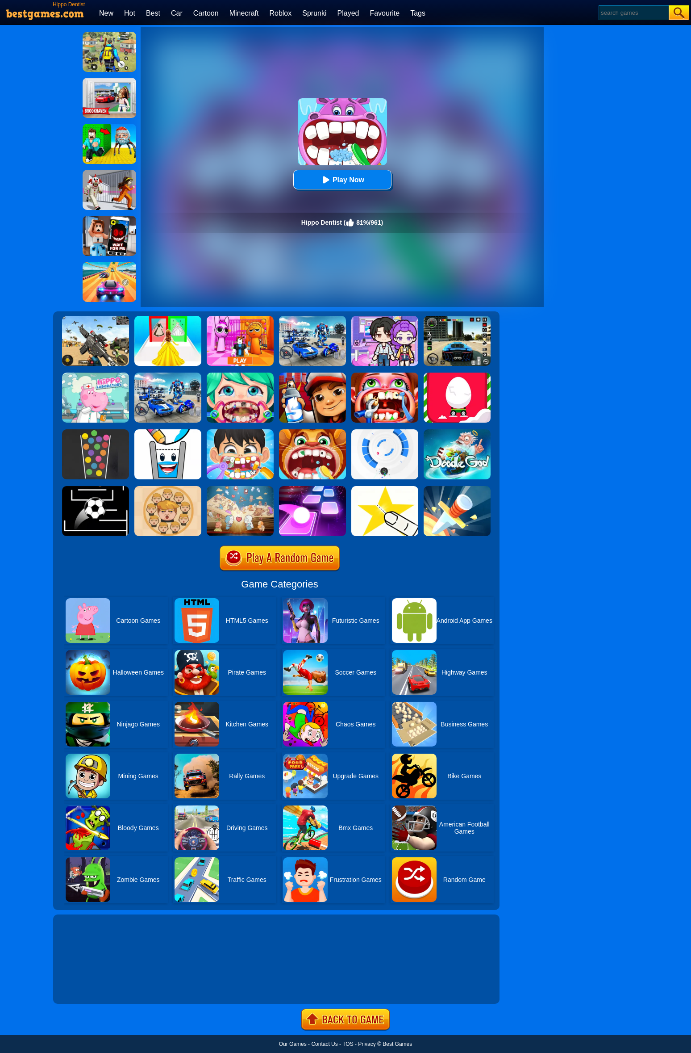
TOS (347, 1044)
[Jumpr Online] (95, 489)
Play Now (342, 179)
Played (348, 13)
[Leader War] (167, 489)
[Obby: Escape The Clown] (109, 173)
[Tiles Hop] (312, 489)
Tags (417, 13)
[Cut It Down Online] (384, 489)
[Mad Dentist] (240, 376)
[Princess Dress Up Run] (167, 319)
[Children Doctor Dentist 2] (312, 432)
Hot (129, 13)
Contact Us (324, 1044)
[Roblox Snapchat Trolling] (109, 219)
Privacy (366, 1044)
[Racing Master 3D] (109, 265)
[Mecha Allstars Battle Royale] (167, 376)
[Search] (633, 12)
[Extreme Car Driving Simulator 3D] (457, 319)
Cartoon (206, 13)
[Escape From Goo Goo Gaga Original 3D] (109, 127)
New (106, 13)
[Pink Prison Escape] (240, 319)
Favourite (385, 13)
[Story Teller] (240, 489)
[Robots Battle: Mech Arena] (312, 319)
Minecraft (244, 13)
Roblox (280, 13)
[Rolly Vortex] (384, 432)
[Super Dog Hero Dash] (312, 376)
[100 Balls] (95, 432)
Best (153, 13)
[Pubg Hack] (109, 35)
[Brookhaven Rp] (109, 81)
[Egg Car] (457, 376)
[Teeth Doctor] (384, 376)
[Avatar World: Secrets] (384, 319)
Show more (83, 986)
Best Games (397, 1044)
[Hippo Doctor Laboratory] (95, 376)
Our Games (293, 1044)
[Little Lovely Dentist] (240, 432)
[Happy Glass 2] (167, 432)
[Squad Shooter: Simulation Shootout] (95, 319)
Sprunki (314, 13)
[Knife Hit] (457, 489)
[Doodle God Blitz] (457, 432)
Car (177, 13)
